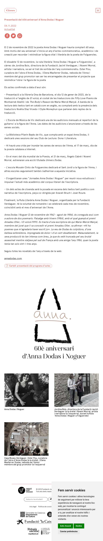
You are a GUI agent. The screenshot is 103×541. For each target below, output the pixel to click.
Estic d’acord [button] (65, 526)
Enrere (10, 10)
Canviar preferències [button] (69, 531)
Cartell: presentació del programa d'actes (28, 266)
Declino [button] (79, 526)
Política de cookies (45, 507)
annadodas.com (13, 258)
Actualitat (9, 29)
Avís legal (33, 507)
